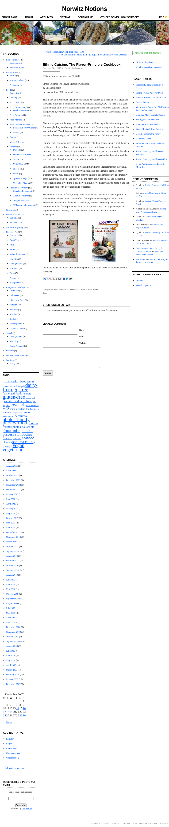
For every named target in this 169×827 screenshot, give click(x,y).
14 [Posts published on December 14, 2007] (17, 708)
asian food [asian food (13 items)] (19, 381)
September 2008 (13, 641)
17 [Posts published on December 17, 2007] (4, 711)
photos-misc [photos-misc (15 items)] (11, 431)
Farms (12, 249)
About (29, 17)
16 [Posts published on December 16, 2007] (24, 708)
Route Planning (17, 346)
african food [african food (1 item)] (7, 382)
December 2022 (13, 480)
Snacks (16, 168)
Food (8, 89)
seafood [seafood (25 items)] (28, 438)
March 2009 (11, 622)
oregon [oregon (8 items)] (27, 412)
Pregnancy (14, 85)
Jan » (9, 722)
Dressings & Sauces (22, 154)
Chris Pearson (162, 823)
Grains (16, 159)
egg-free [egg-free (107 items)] (19, 389)
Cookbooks (15, 63)
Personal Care (16, 222)
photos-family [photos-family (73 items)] (16, 419)
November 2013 (13, 537)
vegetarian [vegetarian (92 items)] (13, 449)
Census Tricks (142, 102)
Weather (10, 350)
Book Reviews (12, 59)
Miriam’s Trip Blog (144, 62)
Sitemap (65, 17)
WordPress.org (12, 757)
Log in (9, 743)
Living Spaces (16, 263)
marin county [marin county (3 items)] (32, 405)
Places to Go (12, 232)
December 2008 (13, 627)
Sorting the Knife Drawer (147, 119)
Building (14, 217)
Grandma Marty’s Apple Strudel (150, 115)
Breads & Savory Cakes (24, 127)
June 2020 (10, 499)
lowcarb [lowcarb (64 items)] (18, 404)
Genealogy (11, 210)
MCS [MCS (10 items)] (6, 408)
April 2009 (11, 617)
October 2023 (12, 475)
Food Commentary (18, 107)
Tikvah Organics (143, 285)
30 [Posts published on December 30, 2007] (24, 715)
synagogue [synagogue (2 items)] (7, 446)
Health (13, 75)
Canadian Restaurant (22, 191)
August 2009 (12, 603)
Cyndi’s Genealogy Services (119, 17)
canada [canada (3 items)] (30, 381)
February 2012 (12, 560)
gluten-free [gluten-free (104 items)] (14, 397)
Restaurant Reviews (19, 187)
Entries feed (11, 748)
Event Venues (16, 240)
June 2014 (10, 527)
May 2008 (10, 660)
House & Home (13, 214)
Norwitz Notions (84, 8)
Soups (16, 173)
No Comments (77, 68)
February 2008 (12, 674)
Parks (12, 273)
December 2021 (13, 489)
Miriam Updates (17, 80)
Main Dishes (19, 164)
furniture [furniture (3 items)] (27, 393)
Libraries (14, 259)
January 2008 (12, 679)
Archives (46, 17)
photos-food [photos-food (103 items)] (15, 422)
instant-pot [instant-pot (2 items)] (30, 398)
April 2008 (11, 665)
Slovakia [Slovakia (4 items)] (7, 442)
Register (10, 738)
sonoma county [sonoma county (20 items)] (23, 442)
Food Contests (16, 115)
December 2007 (13, 684)
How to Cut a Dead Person (148, 124)
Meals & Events (17, 142)
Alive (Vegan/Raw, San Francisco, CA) (65, 52)
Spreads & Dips (20, 178)
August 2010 (12, 575)
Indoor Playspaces (18, 254)
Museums (14, 268)
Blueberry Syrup (143, 138)
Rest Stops (14, 341)
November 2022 (13, 484)
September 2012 (13, 551)
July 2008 (10, 651)
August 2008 (12, 646)
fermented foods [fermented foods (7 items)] (12, 393)
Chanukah (14, 290)
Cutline (149, 823)
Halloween (14, 295)
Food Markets (16, 119)
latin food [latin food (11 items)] (25, 401)
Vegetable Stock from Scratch (149, 129)
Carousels (14, 235)
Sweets (16, 132)
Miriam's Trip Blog (15, 227)
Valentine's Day (17, 328)
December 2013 (13, 532)
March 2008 (11, 669)
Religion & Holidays (15, 287)
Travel (9, 333)
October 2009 (12, 593)
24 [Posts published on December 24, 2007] (4, 715)
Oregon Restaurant (21, 200)
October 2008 (12, 636)
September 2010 (13, 570)
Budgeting (14, 93)
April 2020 (11, 503)
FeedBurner (27, 808)
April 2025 (11, 470)
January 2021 (12, 494)
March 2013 (11, 541)
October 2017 (12, 518)
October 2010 (12, 565)
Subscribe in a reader (14, 768)
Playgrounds (15, 282)
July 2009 (10, 608)
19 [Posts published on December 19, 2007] (11, 711)
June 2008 (10, 655)
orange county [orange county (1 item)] (17, 413)
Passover (14, 309)
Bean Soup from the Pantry (148, 133)
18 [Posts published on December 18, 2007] (7, 711)
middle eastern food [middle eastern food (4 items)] (20, 409)
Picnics (13, 278)
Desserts (17, 149)
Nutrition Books (17, 67)
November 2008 (13, 632)
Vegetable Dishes (21, 183)
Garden (13, 137)
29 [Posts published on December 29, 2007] (20, 715)
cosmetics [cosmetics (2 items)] (14, 386)
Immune (139, 280)
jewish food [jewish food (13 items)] (11, 401)
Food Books (15, 102)
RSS (161, 17)
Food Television (20, 110)
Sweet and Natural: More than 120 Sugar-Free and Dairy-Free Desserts (92, 54)
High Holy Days (17, 300)
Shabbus (13, 314)
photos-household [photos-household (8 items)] (23, 427)
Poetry (13, 363)
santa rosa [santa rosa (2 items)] (17, 438)
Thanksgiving (16, 323)
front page (10, 17)
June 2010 (10, 584)
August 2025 (12, 466)
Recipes (13, 146)
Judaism (13, 304)
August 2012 (12, 556)
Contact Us (85, 17)
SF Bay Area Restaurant (24, 205)
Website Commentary (16, 355)
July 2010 (10, 579)
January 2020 (12, 508)
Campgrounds (16, 336)
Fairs (12, 244)
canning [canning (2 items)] (6, 386)
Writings (10, 360)
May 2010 (10, 589)
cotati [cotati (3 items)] (22, 386)
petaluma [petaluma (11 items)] (21, 416)
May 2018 (10, 513)
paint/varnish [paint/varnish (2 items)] (8, 416)
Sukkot (13, 319)
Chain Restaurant (21, 195)
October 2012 (12, 546)
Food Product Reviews (20, 124)
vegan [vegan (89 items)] (18, 445)
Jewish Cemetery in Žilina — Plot (151, 159)
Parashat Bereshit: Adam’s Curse (151, 97)
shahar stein (141, 259)
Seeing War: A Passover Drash (149, 92)
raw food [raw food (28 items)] (20, 434)
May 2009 (10, 613)
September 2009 (13, 598)
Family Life (11, 72)
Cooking (13, 97)
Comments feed (13, 753)
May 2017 (10, 522)
